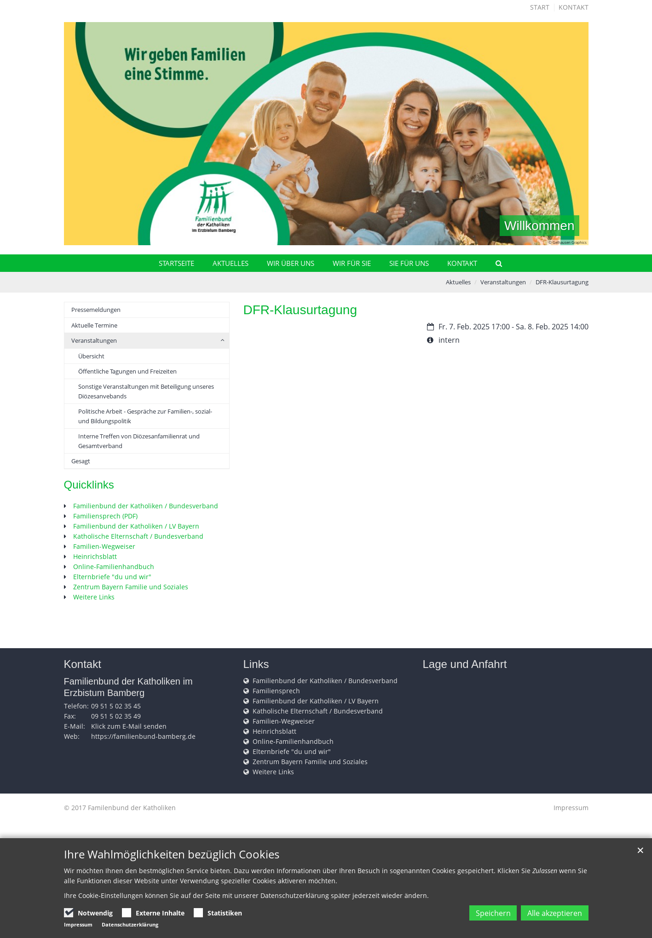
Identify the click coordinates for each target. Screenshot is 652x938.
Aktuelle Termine (94, 325)
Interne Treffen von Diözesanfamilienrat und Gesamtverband (139, 440)
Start (539, 7)
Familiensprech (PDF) (105, 516)
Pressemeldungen (96, 309)
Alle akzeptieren (550, 914)
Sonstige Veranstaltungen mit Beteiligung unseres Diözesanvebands (146, 391)
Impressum (571, 807)
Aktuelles (230, 263)
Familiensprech (276, 690)
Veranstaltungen (503, 282)
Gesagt (80, 461)
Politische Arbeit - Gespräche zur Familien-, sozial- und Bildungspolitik (145, 416)
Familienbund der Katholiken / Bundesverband (145, 505)
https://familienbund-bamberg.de (143, 736)
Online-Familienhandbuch (113, 566)
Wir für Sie (352, 263)
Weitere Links (94, 597)
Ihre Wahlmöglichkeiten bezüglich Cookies (171, 857)
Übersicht (91, 356)
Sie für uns (409, 263)
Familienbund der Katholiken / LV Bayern (136, 526)
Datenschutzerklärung (130, 924)
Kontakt (574, 7)
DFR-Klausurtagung (562, 282)
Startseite (176, 263)
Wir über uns (290, 263)
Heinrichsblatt (95, 556)
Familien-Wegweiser (104, 546)
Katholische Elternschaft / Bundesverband (138, 536)
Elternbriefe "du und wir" (112, 576)
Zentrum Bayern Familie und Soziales (130, 586)
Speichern (476, 914)
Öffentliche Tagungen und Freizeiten (127, 371)
